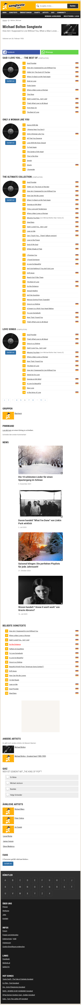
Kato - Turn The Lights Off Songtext (15, 999)
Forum (5, 931)
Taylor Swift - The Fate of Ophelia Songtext (18, 979)
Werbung (6, 911)
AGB (14, 939)
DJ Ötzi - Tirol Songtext (11, 983)
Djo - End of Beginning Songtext (14, 987)
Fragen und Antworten (10, 935)
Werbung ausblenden (53, 16)
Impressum (7, 943)
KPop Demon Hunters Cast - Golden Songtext (19, 995)
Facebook (6, 959)
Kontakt (5, 919)
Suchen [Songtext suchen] (72, 6)
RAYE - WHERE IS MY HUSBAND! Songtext (18, 991)
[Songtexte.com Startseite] (15, 6)
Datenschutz (7, 939)
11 (41, 400)
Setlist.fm (6, 967)
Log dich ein (7, 430)
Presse (5, 907)
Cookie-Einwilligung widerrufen (14, 947)
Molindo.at (6, 963)
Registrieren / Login (71, 16)
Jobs (4, 915)
